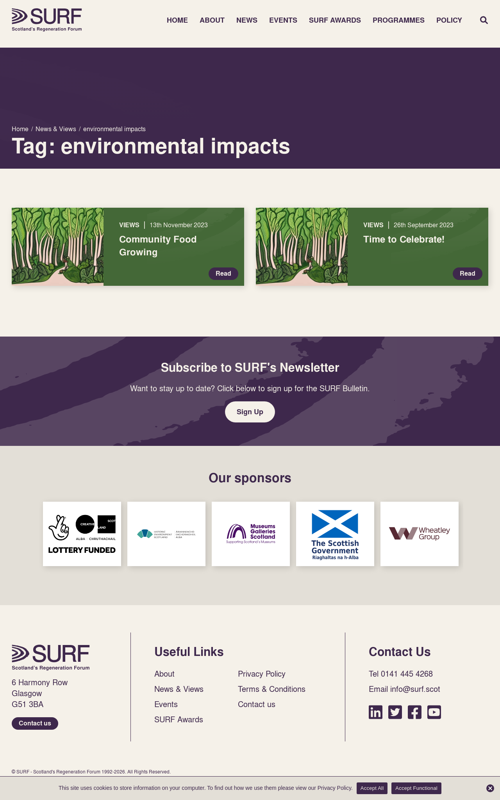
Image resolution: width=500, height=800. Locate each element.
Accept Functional (416, 788)
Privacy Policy (262, 673)
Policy (449, 20)
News (246, 20)
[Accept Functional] (490, 788)
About (212, 20)
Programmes (399, 20)
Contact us (35, 723)
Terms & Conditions (271, 688)
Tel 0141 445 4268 (401, 673)
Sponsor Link (82, 534)
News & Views (179, 688)
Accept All (372, 788)
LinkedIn (375, 712)
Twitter (395, 712)
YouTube (434, 712)
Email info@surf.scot (404, 688)
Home (47, 20)
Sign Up (250, 412)
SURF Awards (335, 20)
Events (283, 20)
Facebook (414, 712)
